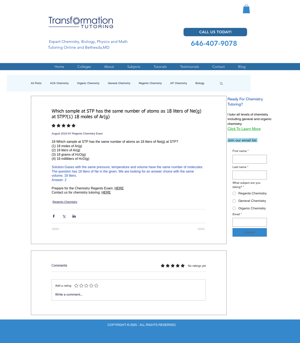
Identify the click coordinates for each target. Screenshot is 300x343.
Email (237, 214)
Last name (240, 167)
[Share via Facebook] (54, 216)
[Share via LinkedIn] (74, 216)
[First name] (248, 159)
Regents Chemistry (150, 83)
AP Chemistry (178, 83)
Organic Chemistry (88, 83)
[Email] (248, 222)
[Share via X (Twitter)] (64, 216)
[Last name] (248, 175)
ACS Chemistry (59, 83)
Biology (199, 83)
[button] (246, 9)
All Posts (36, 83)
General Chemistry (119, 83)
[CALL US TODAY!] (215, 32)
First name (240, 151)
